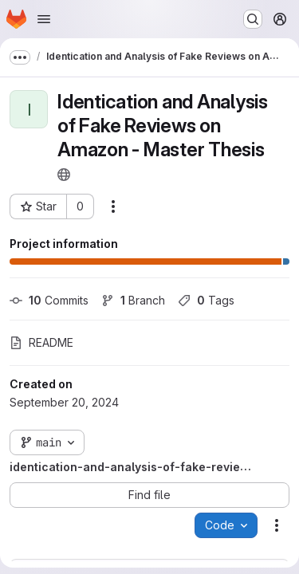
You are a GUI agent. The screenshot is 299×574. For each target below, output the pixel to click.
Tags (206, 300)
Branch (133, 300)
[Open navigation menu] (44, 19)
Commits (49, 300)
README (41, 342)
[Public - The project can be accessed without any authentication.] (63, 174)
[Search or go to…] (252, 19)
